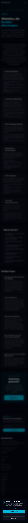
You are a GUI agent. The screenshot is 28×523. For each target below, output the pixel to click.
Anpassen (14, 518)
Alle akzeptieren (14, 511)
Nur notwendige (14, 515)
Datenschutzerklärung (11, 508)
